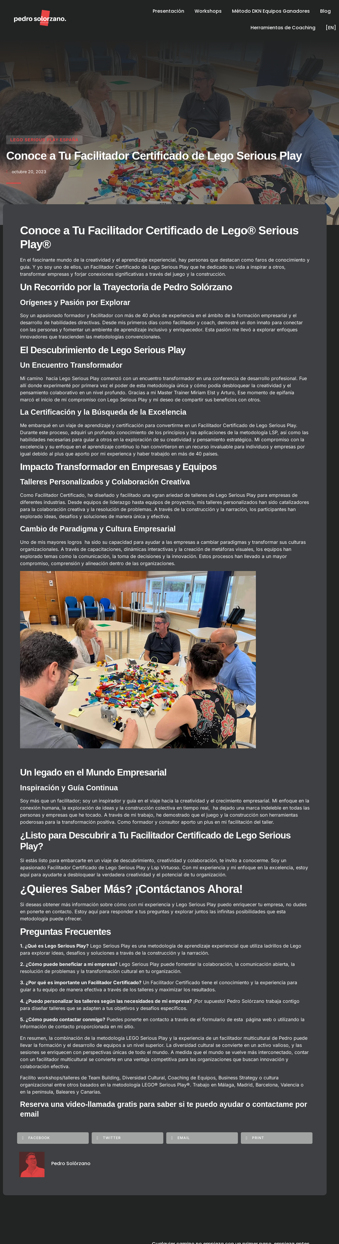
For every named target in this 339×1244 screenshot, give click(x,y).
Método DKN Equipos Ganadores (271, 11)
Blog (325, 11)
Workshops (208, 11)
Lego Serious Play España (44, 140)
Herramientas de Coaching (283, 27)
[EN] (331, 27)
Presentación (168, 11)
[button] (53, 1138)
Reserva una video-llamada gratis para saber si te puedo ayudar (132, 1104)
